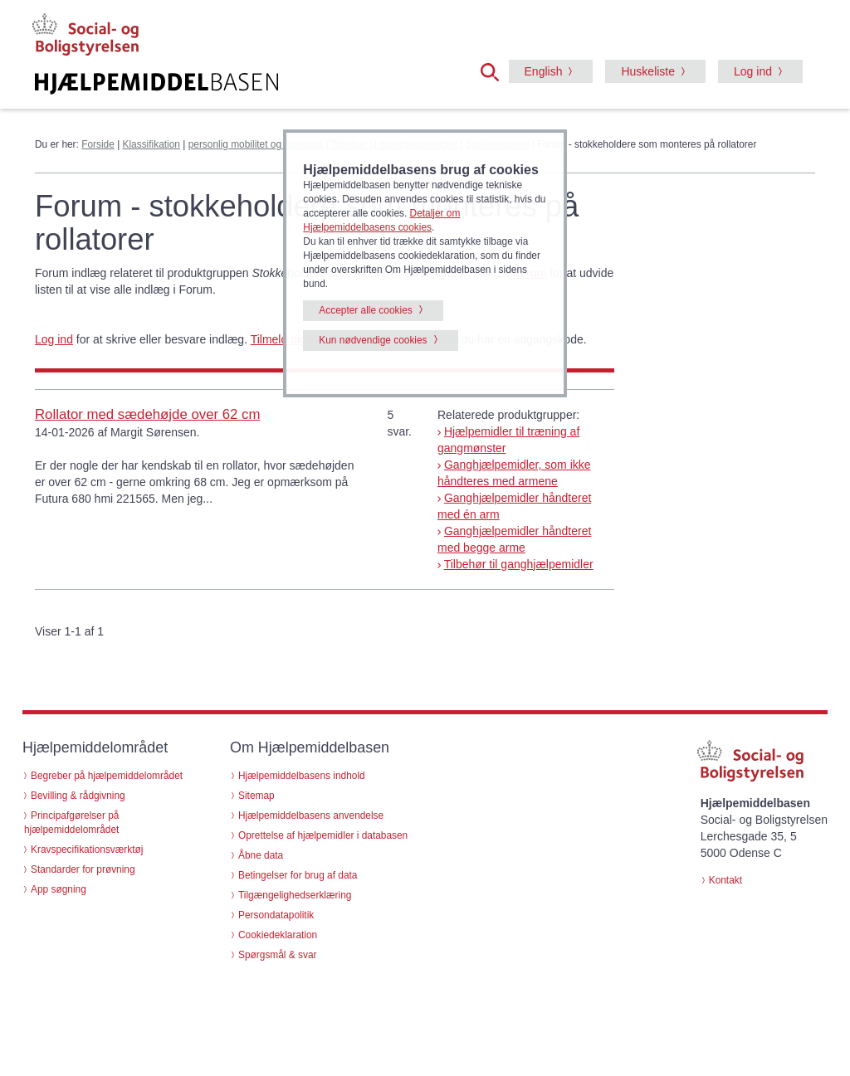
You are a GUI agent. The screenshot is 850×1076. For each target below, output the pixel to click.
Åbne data (260, 855)
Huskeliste (648, 71)
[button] (495, 70)
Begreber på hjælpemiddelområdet (107, 775)
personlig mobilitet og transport (256, 144)
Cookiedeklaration (277, 935)
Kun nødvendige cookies (373, 340)
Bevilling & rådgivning (78, 795)
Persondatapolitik (276, 915)
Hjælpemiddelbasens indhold (301, 775)
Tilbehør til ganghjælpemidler (519, 564)
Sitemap (256, 795)
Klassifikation (151, 144)
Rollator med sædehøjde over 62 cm (147, 414)
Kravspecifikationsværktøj (87, 849)
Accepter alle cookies (365, 310)
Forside (98, 144)
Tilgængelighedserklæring (294, 895)
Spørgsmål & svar (277, 955)
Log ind (753, 71)
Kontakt (725, 880)
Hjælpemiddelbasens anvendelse (310, 815)
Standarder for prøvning (83, 869)
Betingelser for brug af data (297, 875)
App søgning (58, 889)
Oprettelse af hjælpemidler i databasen (323, 835)
